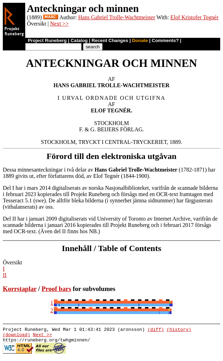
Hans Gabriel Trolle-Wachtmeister (116, 17)
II (5, 275)
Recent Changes (110, 40)
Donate (140, 40)
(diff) (155, 330)
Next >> (59, 24)
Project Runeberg (47, 40)
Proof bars (56, 288)
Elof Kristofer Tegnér (194, 17)
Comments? (165, 40)
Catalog (79, 40)
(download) (16, 336)
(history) (179, 330)
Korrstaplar (19, 288)
